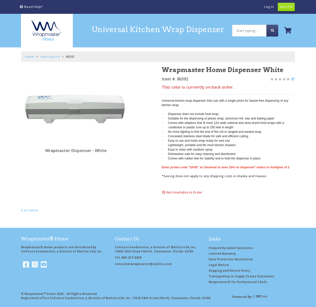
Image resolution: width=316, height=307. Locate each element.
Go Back (29, 210)
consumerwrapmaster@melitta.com (143, 264)
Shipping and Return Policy (229, 270)
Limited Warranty (222, 253)
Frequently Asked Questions (231, 248)
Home (29, 56)
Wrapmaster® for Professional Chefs (238, 282)
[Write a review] (292, 79)
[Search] (249, 30)
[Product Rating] (280, 79)
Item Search (50, 56)
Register (286, 7)
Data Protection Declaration (231, 259)
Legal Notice (219, 265)
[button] (31, 7)
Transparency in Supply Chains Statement (241, 276)
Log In (269, 6)
